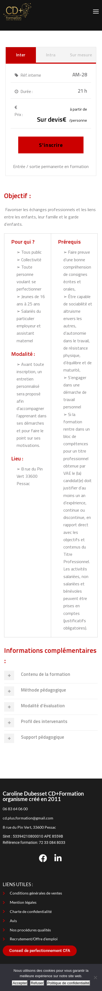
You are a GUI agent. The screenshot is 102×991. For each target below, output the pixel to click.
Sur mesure (81, 54)
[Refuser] (95, 977)
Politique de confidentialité (68, 983)
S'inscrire (51, 145)
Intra (50, 54)
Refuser (37, 983)
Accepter (20, 983)
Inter (20, 54)
